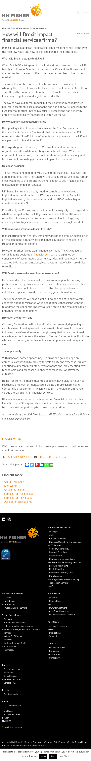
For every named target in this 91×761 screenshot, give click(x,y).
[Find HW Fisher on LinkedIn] (3, 519)
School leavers (10, 676)
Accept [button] (43, 756)
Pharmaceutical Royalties (61, 573)
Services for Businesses (18, 494)
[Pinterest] (37, 465)
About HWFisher (14, 482)
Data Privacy (59, 742)
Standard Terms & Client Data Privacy (28, 746)
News (52, 630)
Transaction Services (58, 583)
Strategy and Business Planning (64, 580)
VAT (51, 586)
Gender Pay (30, 742)
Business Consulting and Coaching (65, 542)
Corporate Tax (55, 556)
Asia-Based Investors (59, 611)
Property (8, 640)
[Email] (51, 465)
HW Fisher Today (57, 648)
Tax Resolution (10, 605)
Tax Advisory (9, 601)
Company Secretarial (59, 549)
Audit (51, 535)
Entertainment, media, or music (18, 626)
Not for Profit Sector (13, 636)
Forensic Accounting (58, 566)
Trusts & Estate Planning (15, 608)
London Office (14, 706)
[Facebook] (27, 465)
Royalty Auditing (56, 576)
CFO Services (55, 546)
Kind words (10, 486)
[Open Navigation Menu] (85, 13)
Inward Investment (58, 608)
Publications (55, 633)
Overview (53, 532)
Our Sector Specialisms (18, 502)
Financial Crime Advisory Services (65, 563)
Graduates (8, 673)
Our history (54, 658)
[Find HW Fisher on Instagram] (9, 519)
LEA (51, 605)
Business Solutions (58, 539)
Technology (9, 650)
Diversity (19, 742)
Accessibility (8, 742)
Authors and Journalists (15, 623)
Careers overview (12, 669)
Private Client (55, 601)
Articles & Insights (15, 490)
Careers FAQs (10, 683)
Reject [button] (53, 756)
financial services (44, 255)
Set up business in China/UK (62, 615)
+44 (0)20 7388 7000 (17, 457)
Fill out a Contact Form (52, 457)
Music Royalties (56, 569)
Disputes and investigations (62, 559)
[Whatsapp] (46, 465)
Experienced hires (12, 680)
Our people (54, 651)
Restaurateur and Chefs (15, 643)
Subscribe (54, 636)
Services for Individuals (18, 498)
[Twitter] (32, 465)
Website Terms (74, 742)
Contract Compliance (59, 552)
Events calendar (11, 694)
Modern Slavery (45, 742)
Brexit (39, 52)
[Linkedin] (41, 465)
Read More (64, 756)
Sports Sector (10, 647)
